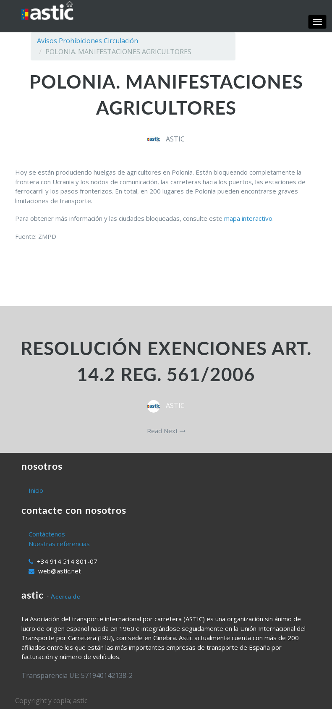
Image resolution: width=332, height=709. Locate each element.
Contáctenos (47, 534)
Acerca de (65, 596)
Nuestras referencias (59, 543)
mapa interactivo (248, 218)
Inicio (36, 490)
